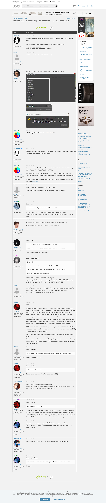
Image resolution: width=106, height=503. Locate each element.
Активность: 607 (17, 158)
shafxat (16, 52)
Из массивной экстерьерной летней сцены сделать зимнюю (84, 135)
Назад (43, 27)
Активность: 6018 (18, 139)
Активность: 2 (17, 45)
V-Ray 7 (81, 62)
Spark (15, 219)
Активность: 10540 (18, 229)
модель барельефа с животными (83, 144)
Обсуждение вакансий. (85, 59)
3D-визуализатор (82, 171)
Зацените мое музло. (85, 57)
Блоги (58, 2)
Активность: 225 (17, 61)
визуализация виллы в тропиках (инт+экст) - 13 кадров (84, 140)
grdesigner (16, 438)
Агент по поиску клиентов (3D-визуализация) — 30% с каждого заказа (85, 175)
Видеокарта (82, 74)
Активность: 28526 (18, 448)
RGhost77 (16, 35)
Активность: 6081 (18, 311)
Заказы (80, 130)
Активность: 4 (17, 194)
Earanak (16, 302)
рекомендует (49, 133)
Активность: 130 (17, 295)
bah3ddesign (17, 69)
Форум (52, 2)
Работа (46, 2)
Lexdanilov (16, 238)
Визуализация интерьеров (85, 210)
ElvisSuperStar (18, 381)
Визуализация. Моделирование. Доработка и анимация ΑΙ (84, 199)
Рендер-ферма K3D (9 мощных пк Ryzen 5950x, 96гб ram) (86, 70)
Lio (14, 184)
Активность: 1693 (18, 391)
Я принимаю (45, 499)
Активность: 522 (17, 265)
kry (14, 255)
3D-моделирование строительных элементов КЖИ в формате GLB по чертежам (84, 154)
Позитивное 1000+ (84, 51)
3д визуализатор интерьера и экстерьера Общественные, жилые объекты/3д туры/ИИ (84, 205)
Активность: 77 (17, 211)
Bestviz (15, 130)
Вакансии (81, 160)
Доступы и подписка (28, 2)
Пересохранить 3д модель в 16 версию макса (85, 148)
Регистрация (82, 6)
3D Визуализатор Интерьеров (82, 189)
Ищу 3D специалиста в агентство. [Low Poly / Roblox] (84, 180)
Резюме (80, 185)
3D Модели (15, 2)
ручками (35, 181)
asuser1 (16, 201)
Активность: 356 (17, 247)
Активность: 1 (17, 78)
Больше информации (59, 499)
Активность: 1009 (18, 429)
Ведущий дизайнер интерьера (83, 164)
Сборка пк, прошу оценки (86, 54)
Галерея (39, 2)
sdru (15, 420)
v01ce (15, 285)
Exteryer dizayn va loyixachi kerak (84, 167)
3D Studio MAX (22, 18)
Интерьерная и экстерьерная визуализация (82, 194)
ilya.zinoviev (17, 148)
